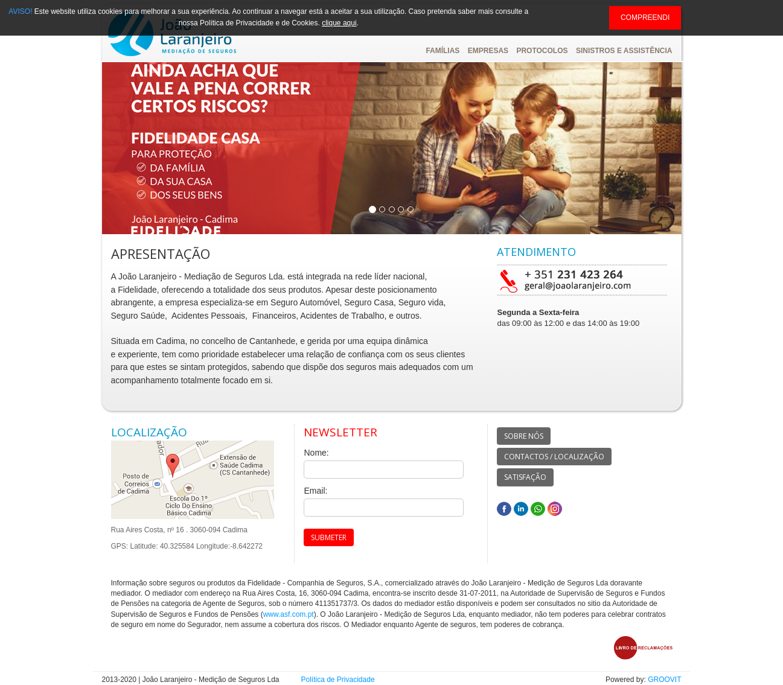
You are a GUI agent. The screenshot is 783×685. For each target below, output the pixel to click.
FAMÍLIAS (442, 50)
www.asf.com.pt (288, 614)
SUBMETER (329, 537)
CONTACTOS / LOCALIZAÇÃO (554, 456)
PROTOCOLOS (541, 50)
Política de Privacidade (338, 679)
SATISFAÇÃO (525, 477)
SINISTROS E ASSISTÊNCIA (624, 50)
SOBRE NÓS (523, 436)
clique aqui (339, 23)
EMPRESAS (488, 50)
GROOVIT (664, 679)
